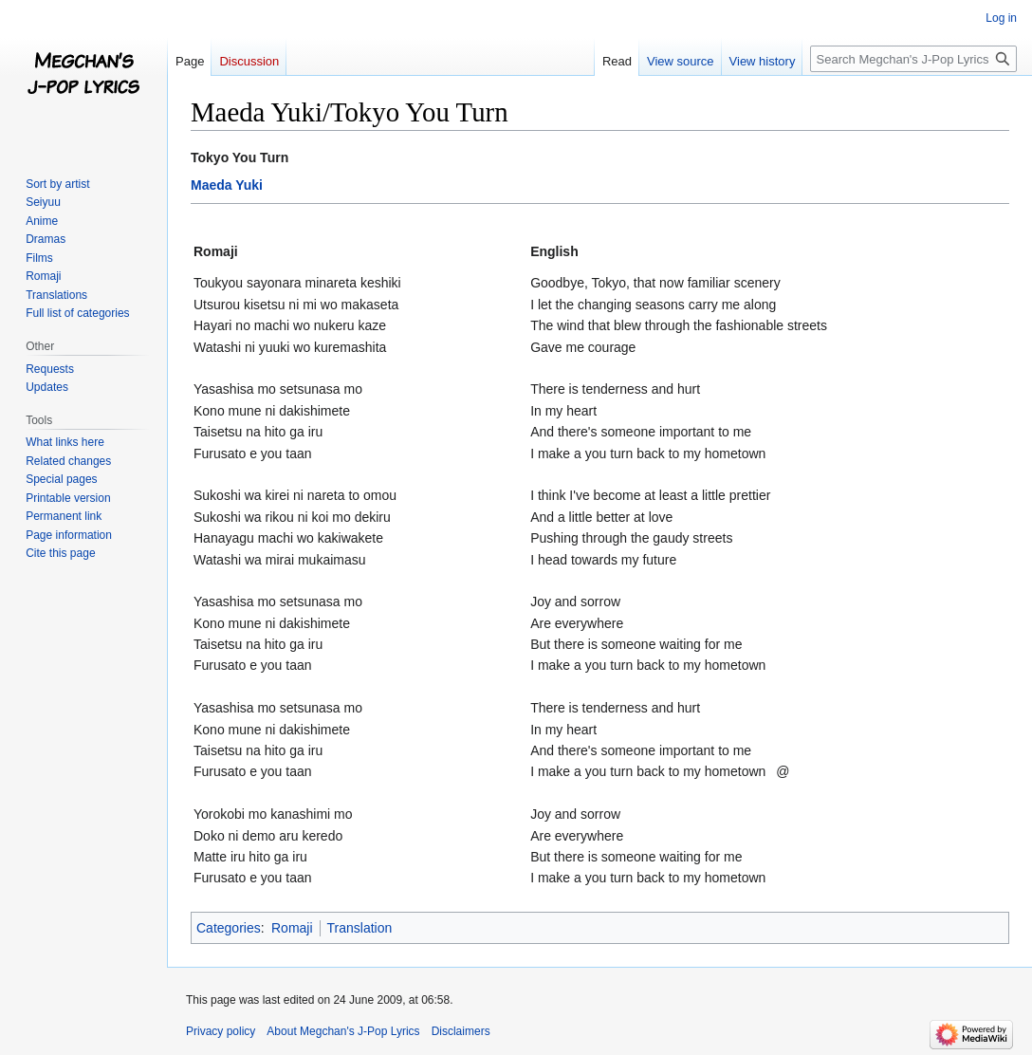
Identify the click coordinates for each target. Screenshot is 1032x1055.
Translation (360, 927)
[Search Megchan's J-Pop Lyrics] (913, 59)
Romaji (292, 927)
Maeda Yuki (227, 185)
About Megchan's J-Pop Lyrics (343, 1031)
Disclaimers (461, 1031)
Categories (228, 927)
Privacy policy (220, 1031)
